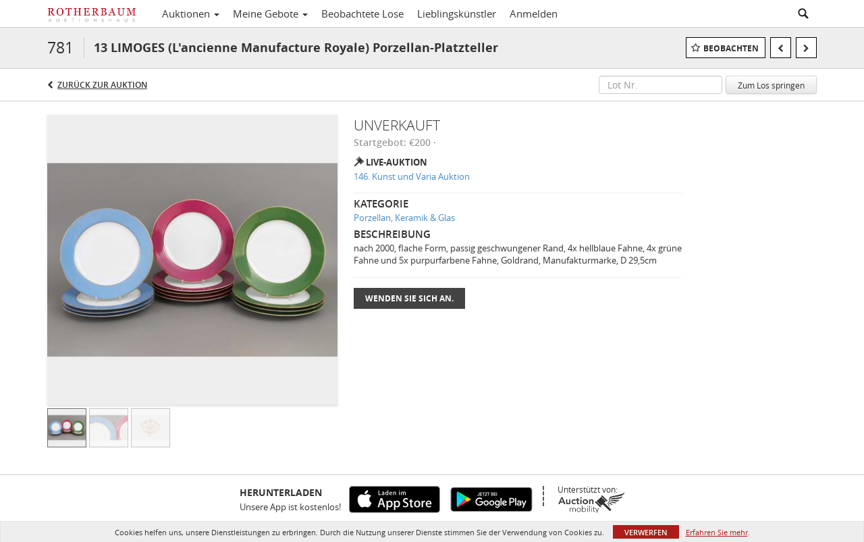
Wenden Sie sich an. (409, 298)
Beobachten (731, 48)
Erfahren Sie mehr (717, 532)
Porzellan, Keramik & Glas (404, 218)
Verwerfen (646, 532)
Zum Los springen (771, 85)
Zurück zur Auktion (102, 85)
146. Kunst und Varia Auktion (412, 176)
